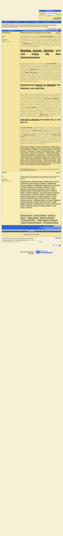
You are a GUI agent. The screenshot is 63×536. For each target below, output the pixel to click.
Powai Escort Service (40, 155)
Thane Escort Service (36, 160)
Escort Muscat (40, 215)
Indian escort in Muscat (47, 220)
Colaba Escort (41, 154)
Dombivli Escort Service (49, 158)
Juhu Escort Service (26, 157)
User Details (36, 22)
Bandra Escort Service (49, 151)
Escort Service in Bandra (34, 151)
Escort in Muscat (47, 217)
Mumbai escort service (29, 134)
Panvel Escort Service (50, 161)
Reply (59, 29)
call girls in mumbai (56, 228)
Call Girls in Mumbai (26, 127)
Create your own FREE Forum (27, 251)
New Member (58, 17)
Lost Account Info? (56, 19)
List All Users (17, 22)
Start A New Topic (51, 29)
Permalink (58, 32)
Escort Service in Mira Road (32, 164)
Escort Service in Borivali (37, 152)
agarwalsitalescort (6, 32)
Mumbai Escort (27, 43)
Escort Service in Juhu (54, 155)
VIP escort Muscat (50, 222)
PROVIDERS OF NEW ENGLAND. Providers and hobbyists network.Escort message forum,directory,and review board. (29, 25)
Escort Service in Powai (27, 155)
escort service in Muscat (31, 222)
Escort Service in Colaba (53, 154)
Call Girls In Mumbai (30, 120)
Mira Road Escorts (46, 164)
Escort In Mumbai (45, 85)
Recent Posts (46, 22)
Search (26, 22)
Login (58, 14)
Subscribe (58, 238)
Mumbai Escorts (36, 148)
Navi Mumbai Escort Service (43, 162)
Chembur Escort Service (52, 152)
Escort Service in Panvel (36, 161)
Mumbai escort (37, 130)
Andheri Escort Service (45, 149)
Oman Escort (33, 217)
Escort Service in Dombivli (33, 158)
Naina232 (4, 172)
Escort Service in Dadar (49, 160)
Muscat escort (27, 215)
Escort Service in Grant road (41, 157)
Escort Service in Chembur (28, 154)
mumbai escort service (56, 227)
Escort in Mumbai (51, 63)
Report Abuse (31, 253)
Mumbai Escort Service (37, 50)
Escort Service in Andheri (31, 149)
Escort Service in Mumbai (46, 36)
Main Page (6, 22)
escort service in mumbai (44, 227)
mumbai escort (48, 228)
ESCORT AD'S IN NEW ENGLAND (10, 26)
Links (56, 22)
